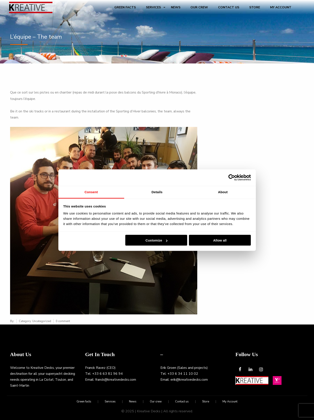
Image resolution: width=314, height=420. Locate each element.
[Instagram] (261, 369)
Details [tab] (157, 192)
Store (254, 7)
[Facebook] (239, 369)
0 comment (63, 321)
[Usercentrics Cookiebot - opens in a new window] (231, 177)
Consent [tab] (91, 192)
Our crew (199, 7)
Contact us (228, 7)
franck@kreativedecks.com (115, 379)
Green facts (125, 7)
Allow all (220, 240)
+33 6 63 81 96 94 (107, 373)
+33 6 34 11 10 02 (182, 373)
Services (153, 7)
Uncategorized (41, 321)
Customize (156, 240)
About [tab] (223, 192)
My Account (280, 7)
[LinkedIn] (250, 369)
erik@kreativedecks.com (189, 379)
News (175, 7)
